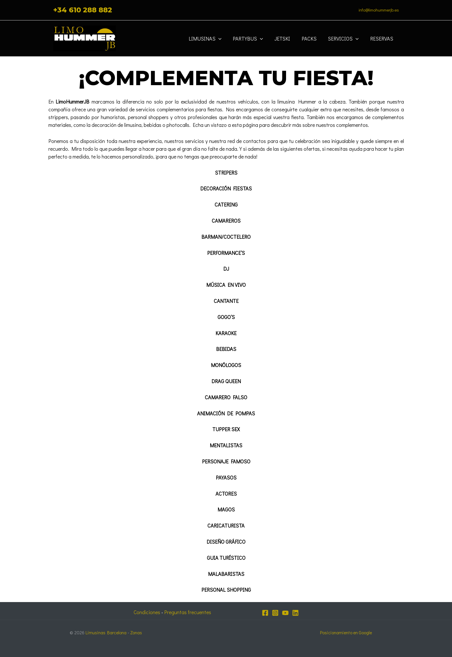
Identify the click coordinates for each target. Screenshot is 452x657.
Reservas (382, 38)
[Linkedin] (295, 613)
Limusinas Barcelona (106, 632)
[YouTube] (285, 613)
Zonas (137, 632)
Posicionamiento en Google (346, 632)
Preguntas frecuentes (188, 612)
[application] (224, 38)
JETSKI (286, 38)
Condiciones (146, 612)
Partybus (253, 38)
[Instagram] (275, 613)
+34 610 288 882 (82, 10)
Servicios (345, 38)
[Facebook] (265, 613)
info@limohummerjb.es (379, 10)
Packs (311, 38)
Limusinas (210, 38)
